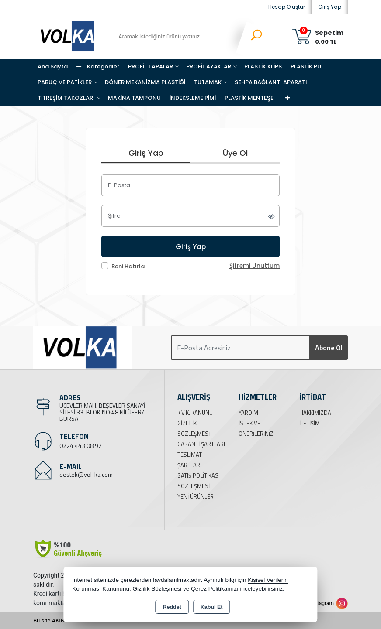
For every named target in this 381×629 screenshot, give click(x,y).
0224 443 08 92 (80, 445)
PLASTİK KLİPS (263, 66)
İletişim (309, 423)
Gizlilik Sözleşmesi (156, 588)
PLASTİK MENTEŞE (249, 98)
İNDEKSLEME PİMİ (193, 98)
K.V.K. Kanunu (195, 412)
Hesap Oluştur (286, 6)
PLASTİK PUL (307, 66)
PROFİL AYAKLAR (208, 66)
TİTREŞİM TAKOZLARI (66, 98)
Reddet (172, 607)
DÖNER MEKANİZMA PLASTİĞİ (145, 82)
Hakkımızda (315, 412)
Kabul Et (212, 607)
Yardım (248, 412)
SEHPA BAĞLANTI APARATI (271, 82)
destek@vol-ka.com (86, 474)
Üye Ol (235, 152)
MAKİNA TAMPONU (134, 98)
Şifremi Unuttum (254, 266)
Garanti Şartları (201, 444)
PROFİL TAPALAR (150, 66)
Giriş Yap (329, 6)
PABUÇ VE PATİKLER (65, 82)
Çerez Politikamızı (215, 588)
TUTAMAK (208, 82)
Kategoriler (97, 66)
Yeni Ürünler (195, 496)
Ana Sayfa (53, 66)
